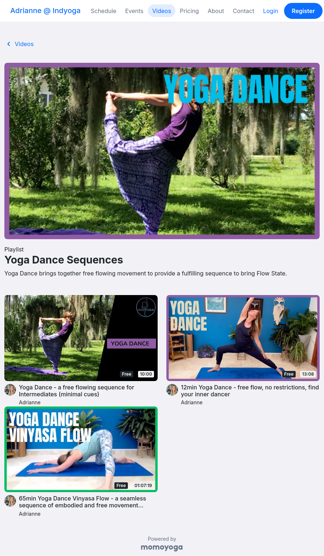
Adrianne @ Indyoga (45, 10)
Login (270, 11)
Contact (243, 11)
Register (303, 11)
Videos (161, 11)
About (216, 11)
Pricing (189, 11)
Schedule (104, 11)
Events (134, 11)
